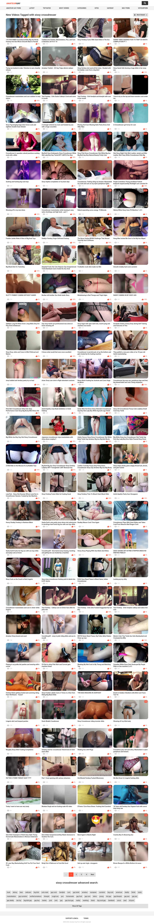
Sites (97, 8)
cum (68, 892)
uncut (119, 900)
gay (61, 900)
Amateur (13, 3)
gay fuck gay (69, 900)
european (93, 892)
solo (56, 900)
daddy (127, 892)
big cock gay (101, 900)
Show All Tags (77, 906)
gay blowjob (118, 896)
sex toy (18, 900)
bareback (111, 900)
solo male (45, 892)
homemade (70, 896)
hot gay (108, 896)
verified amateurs (35, 896)
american (119, 892)
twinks (44, 900)
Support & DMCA (72, 918)
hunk (8, 892)
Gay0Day (110, 8)
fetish (133, 892)
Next (92, 874)
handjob (62, 892)
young (101, 896)
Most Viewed (64, 8)
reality (78, 900)
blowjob (46, 896)
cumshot (102, 892)
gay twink (76, 892)
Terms (86, 918)
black (93, 900)
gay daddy (10, 900)
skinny (15, 892)
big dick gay (28, 900)
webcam (28, 892)
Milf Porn (126, 8)
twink (139, 892)
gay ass (127, 896)
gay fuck (79, 896)
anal (125, 900)
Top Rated (47, 8)
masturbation (11, 896)
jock (50, 900)
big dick (36, 892)
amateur (84, 892)
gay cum (87, 896)
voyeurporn (143, 8)
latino (95, 896)
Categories (81, 8)
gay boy (36, 900)
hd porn (131, 900)
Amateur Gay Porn (13, 8)
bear (21, 892)
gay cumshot (23, 896)
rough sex (55, 896)
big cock (110, 892)
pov (62, 896)
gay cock (54, 892)
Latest (32, 8)
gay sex (134, 896)
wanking (85, 900)
